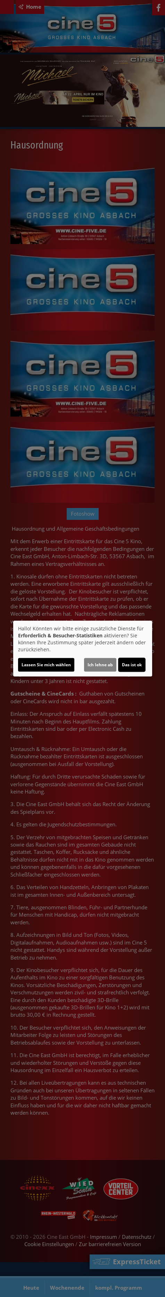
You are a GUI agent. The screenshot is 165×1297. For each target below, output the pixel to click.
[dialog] (82, 648)
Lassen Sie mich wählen (46, 665)
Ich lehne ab (100, 665)
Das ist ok (132, 665)
